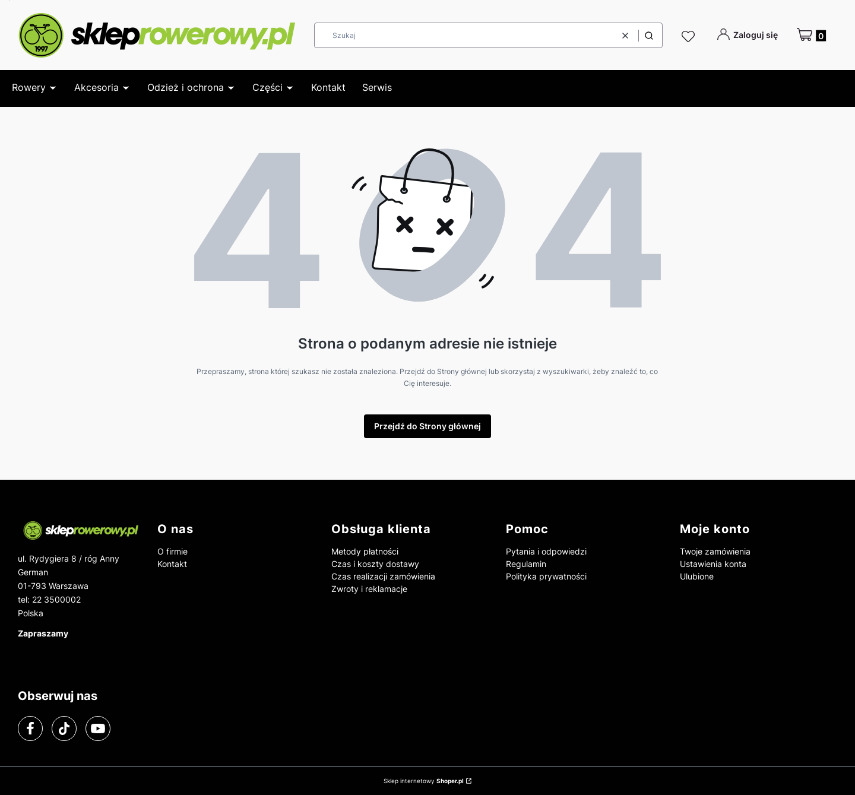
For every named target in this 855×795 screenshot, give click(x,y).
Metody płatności (364, 551)
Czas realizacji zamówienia (383, 576)
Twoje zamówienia (715, 551)
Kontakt (172, 564)
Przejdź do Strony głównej (427, 426)
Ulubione (697, 576)
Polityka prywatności (546, 576)
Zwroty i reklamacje (369, 589)
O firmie (172, 551)
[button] (649, 35)
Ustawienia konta (713, 564)
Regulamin (526, 564)
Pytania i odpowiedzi (546, 551)
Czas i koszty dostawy (375, 564)
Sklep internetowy (424, 780)
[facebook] (30, 728)
